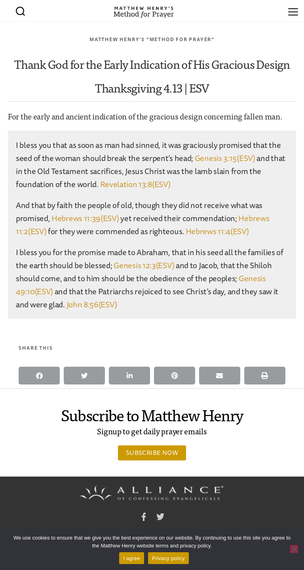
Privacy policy (168, 558)
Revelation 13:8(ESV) (135, 184)
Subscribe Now (152, 452)
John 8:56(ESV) (91, 304)
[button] (39, 375)
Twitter (160, 518)
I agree (131, 558)
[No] (294, 549)
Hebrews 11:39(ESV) (85, 218)
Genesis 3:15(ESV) (225, 158)
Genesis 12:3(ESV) (144, 265)
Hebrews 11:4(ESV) (217, 231)
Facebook (144, 518)
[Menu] (293, 10)
